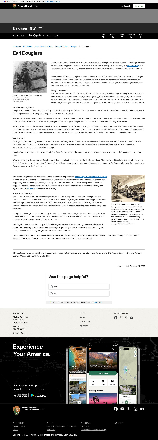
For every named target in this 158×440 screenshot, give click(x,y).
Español (84, 326)
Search (125, 6)
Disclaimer (85, 426)
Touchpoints (98, 302)
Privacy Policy (19, 426)
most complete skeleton (91, 176)
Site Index (85, 321)
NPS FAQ (51, 429)
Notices (50, 423)
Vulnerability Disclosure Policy (93, 429)
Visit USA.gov (70, 435)
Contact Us (18, 333)
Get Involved (52, 36)
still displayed (32, 189)
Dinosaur (20, 28)
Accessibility (18, 423)
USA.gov (119, 423)
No (55, 293)
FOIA (15, 429)
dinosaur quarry (133, 66)
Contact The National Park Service (62, 426)
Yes (55, 286)
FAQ (82, 317)
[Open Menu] (139, 6)
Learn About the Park (36, 36)
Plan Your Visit (19, 36)
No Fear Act (86, 423)
